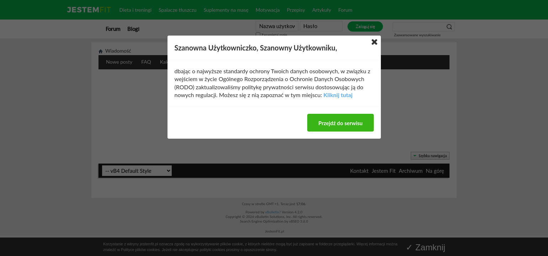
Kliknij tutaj (338, 94)
